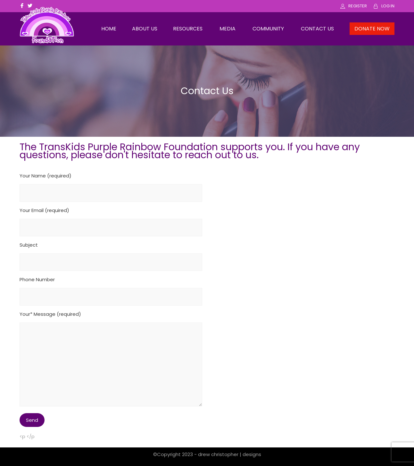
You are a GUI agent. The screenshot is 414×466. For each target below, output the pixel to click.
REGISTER (357, 6)
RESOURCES (188, 28)
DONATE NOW (372, 28)
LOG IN (387, 6)
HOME (108, 28)
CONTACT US (317, 28)
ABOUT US (144, 28)
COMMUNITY (268, 28)
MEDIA (227, 28)
